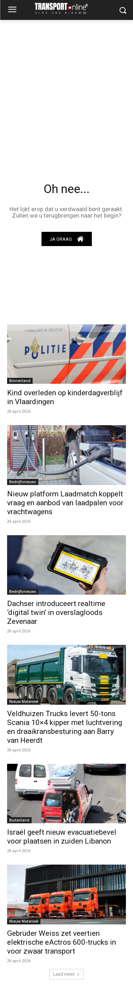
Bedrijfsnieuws (22, 481)
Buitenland (19, 820)
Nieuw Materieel (23, 701)
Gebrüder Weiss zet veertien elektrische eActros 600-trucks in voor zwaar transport (61, 942)
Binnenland (20, 380)
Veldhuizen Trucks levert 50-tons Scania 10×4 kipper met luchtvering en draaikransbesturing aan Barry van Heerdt (64, 727)
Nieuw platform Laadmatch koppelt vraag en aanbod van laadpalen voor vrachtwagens (65, 503)
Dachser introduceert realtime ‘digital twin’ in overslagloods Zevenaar (56, 612)
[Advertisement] (66, 90)
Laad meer (66, 974)
